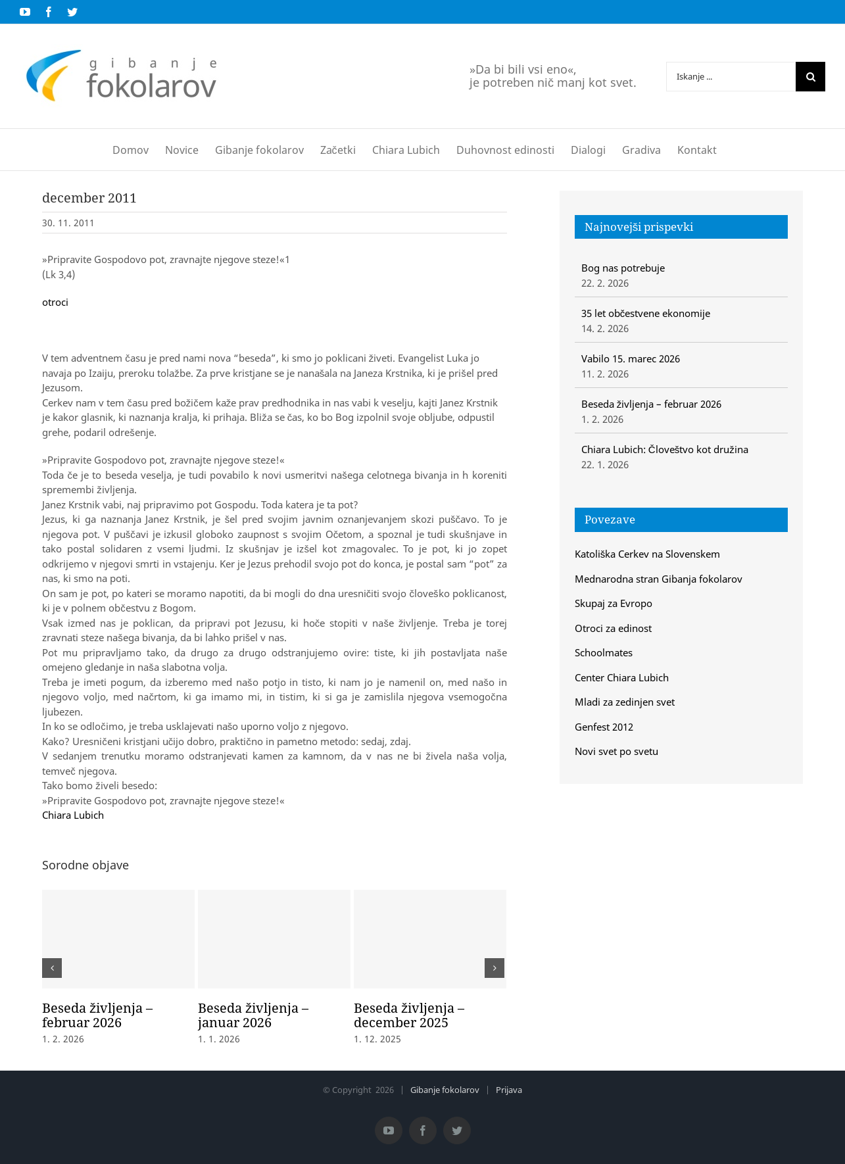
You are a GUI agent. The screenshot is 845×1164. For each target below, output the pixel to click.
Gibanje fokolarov (444, 1090)
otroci (55, 301)
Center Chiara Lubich (622, 677)
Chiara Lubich (73, 814)
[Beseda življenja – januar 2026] (274, 939)
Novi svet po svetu (616, 751)
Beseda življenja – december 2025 (409, 1015)
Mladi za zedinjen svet (625, 701)
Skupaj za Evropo (613, 603)
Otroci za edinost (613, 628)
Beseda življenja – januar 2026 (253, 1015)
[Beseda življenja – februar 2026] (118, 939)
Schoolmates (604, 652)
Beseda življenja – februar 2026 (97, 1015)
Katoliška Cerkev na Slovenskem (648, 553)
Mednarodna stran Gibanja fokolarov (658, 578)
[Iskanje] (810, 76)
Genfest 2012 (604, 726)
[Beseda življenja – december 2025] (430, 939)
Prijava (509, 1090)
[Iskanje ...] (731, 76)
